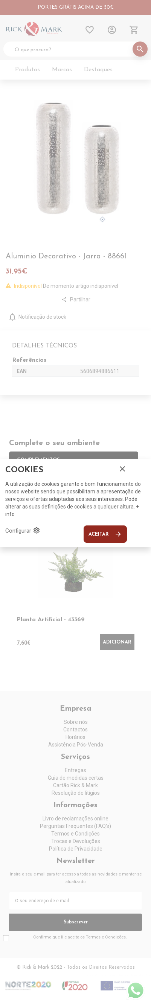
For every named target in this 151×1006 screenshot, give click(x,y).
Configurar (22, 530)
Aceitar (105, 534)
